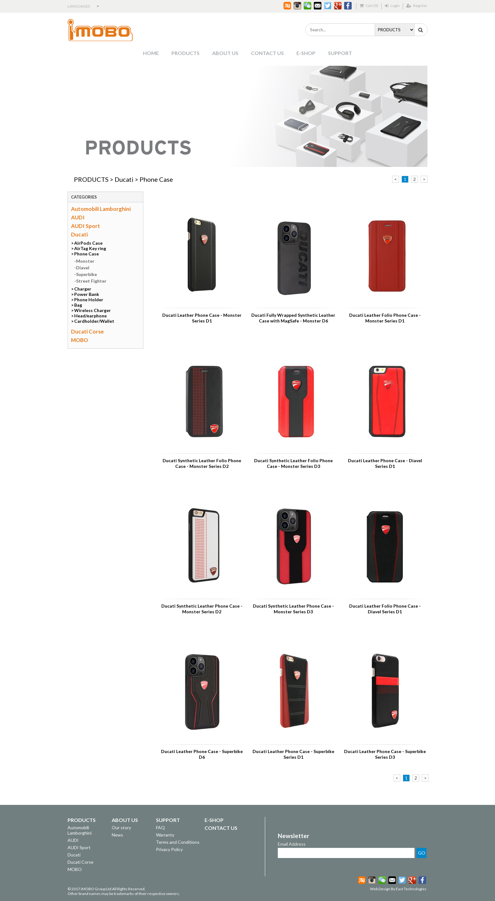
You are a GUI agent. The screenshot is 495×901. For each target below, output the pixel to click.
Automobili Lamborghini (101, 208)
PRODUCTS (185, 53)
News (117, 834)
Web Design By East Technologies (398, 888)
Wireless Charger (92, 310)
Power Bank (86, 294)
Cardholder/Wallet (94, 321)
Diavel (82, 267)
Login (392, 5)
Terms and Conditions (178, 842)
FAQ (160, 827)
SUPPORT (340, 53)
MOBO (79, 340)
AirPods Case (88, 243)
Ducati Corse (87, 331)
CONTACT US (267, 53)
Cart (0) (369, 5)
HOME (151, 53)
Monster (85, 261)
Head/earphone (90, 315)
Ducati (124, 179)
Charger (82, 288)
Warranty (165, 834)
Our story (121, 827)
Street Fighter (91, 281)
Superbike (86, 274)
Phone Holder (88, 299)
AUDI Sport (85, 226)
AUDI (78, 217)
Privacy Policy (169, 849)
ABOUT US (225, 53)
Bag (78, 305)
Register (416, 5)
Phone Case (156, 179)
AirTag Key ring (90, 248)
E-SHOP (305, 53)
